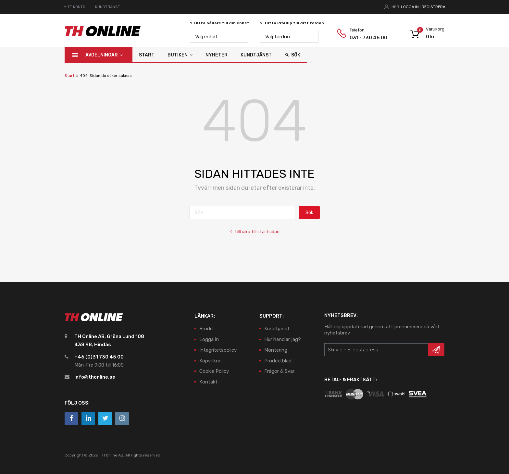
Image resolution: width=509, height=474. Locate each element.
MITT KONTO (74, 7)
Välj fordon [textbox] (277, 37)
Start (147, 55)
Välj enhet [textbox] (206, 37)
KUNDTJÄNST (107, 7)
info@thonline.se (94, 377)
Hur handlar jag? (282, 339)
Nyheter (216, 55)
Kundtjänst (256, 55)
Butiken (180, 55)
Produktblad (278, 361)
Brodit (206, 329)
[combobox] (219, 36)
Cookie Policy (214, 371)
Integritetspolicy (218, 350)
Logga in (410, 7)
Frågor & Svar (279, 371)
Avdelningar (104, 55)
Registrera (433, 7)
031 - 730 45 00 (365, 38)
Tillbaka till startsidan (254, 231)
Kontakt (208, 382)
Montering (275, 350)
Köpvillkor (209, 361)
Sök (295, 55)
